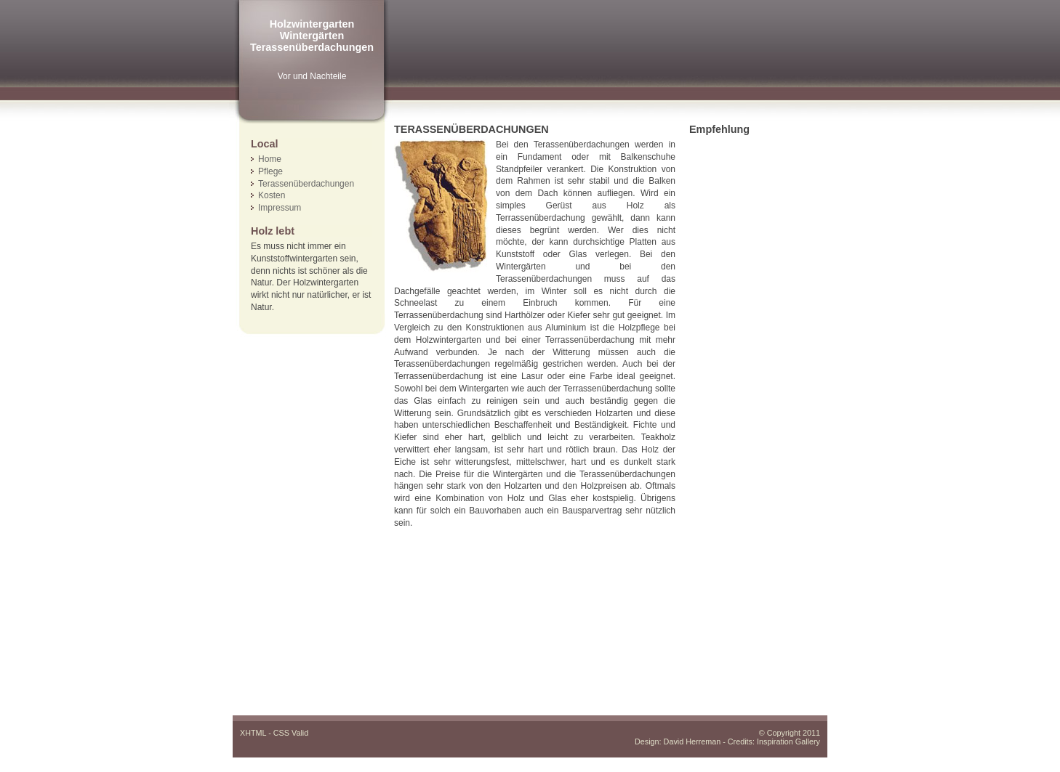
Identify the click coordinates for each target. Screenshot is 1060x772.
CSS (281, 732)
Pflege (270, 171)
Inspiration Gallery (788, 741)
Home (269, 159)
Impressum (279, 208)
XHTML (253, 732)
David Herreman (692, 741)
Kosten (271, 195)
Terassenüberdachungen (306, 184)
